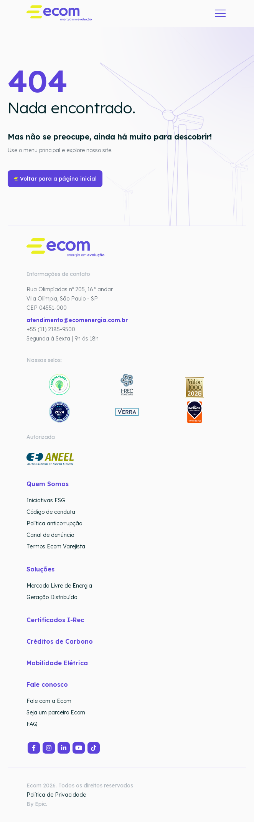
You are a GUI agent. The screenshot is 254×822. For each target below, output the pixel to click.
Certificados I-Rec (55, 620)
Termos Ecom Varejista (55, 546)
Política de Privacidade (56, 794)
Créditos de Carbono (60, 641)
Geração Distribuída (52, 597)
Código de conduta (50, 511)
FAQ (32, 724)
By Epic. (36, 803)
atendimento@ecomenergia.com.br (77, 320)
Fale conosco (47, 684)
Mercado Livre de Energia (59, 585)
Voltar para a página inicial (55, 178)
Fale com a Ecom (48, 700)
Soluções (40, 569)
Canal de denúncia (50, 534)
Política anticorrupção (54, 523)
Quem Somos (47, 484)
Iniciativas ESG (45, 500)
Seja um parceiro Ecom (55, 712)
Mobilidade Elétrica (57, 663)
